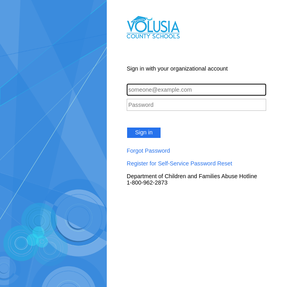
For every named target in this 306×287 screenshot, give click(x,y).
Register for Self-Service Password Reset (179, 163)
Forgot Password (148, 150)
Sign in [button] (144, 132)
